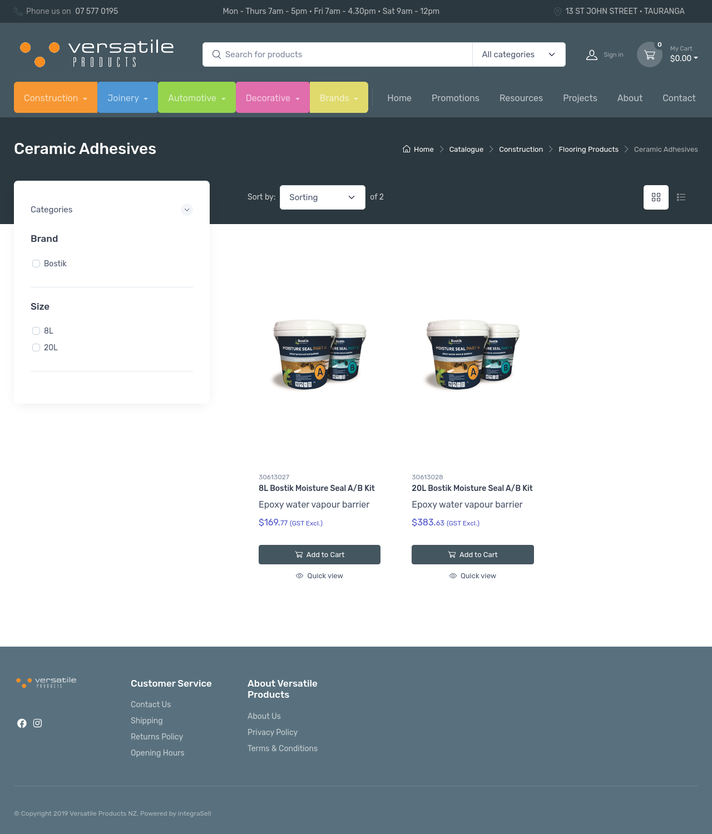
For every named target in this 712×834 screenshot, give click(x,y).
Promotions (455, 98)
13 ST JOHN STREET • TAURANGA (619, 11)
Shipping (147, 721)
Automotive (193, 98)
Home (399, 98)
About (629, 98)
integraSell (194, 813)
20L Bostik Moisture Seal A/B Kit (472, 488)
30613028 (427, 477)
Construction (52, 98)
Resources (521, 98)
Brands (336, 98)
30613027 (274, 477)
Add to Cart (319, 554)
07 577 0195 (96, 11)
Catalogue (466, 149)
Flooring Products (588, 149)
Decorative (269, 98)
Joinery (124, 98)
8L (48, 331)
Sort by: (261, 197)
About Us (264, 716)
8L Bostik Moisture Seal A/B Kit (317, 488)
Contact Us (151, 704)
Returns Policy (157, 737)
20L (51, 348)
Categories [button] (51, 210)
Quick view (319, 576)
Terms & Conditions (283, 748)
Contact (679, 98)
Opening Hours (158, 753)
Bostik (55, 263)
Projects (580, 98)
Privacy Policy (273, 732)
